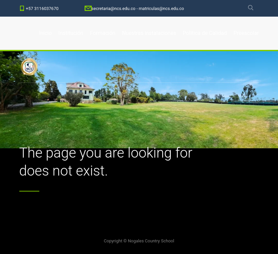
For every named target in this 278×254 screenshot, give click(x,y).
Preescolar (246, 33)
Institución (70, 33)
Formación (102, 33)
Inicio (45, 33)
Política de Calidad (205, 33)
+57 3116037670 (42, 8)
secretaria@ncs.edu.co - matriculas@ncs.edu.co (137, 8)
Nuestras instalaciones (149, 33)
